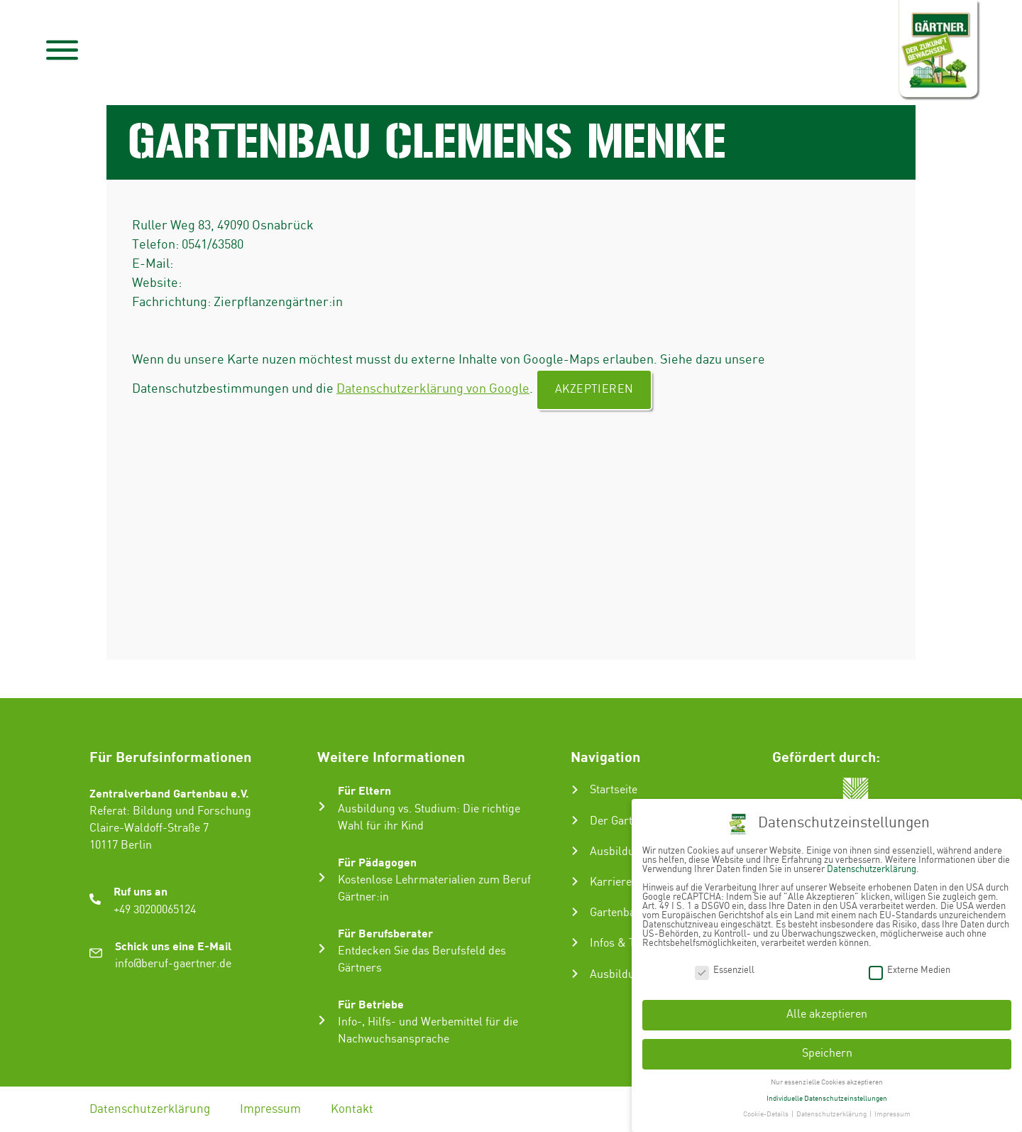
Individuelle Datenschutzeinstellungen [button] (826, 1098)
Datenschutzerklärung (149, 1109)
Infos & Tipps (623, 943)
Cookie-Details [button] (766, 1114)
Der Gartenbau (626, 821)
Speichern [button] (827, 1053)
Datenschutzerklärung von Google (432, 389)
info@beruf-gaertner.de (173, 964)
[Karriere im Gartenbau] (575, 881)
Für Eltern (364, 790)
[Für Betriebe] (321, 1020)
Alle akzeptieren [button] (826, 1014)
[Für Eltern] (321, 806)
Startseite (613, 790)
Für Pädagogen (377, 861)
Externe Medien (909, 969)
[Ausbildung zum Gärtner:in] (575, 851)
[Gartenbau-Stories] (575, 912)
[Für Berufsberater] (321, 948)
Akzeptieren (594, 389)
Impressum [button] (892, 1114)
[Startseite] (575, 789)
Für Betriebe (371, 1003)
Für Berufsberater (385, 932)
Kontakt (352, 1109)
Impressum (270, 1109)
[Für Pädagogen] (321, 877)
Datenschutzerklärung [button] (832, 1114)
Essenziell (724, 969)
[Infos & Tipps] (575, 942)
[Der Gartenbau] (575, 820)
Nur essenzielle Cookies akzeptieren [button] (827, 1082)
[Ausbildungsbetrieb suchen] (575, 973)
